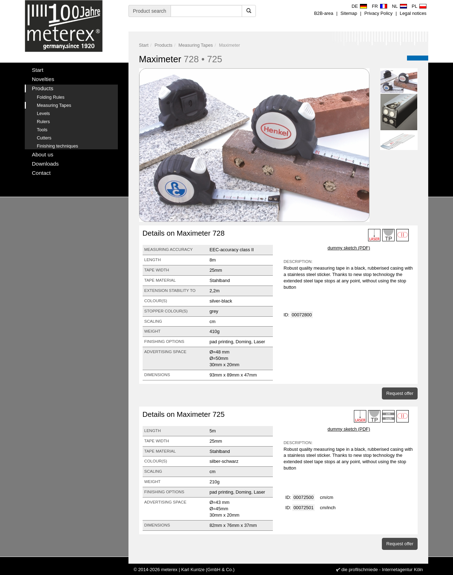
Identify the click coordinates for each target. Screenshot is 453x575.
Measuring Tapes (195, 45)
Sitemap (348, 13)
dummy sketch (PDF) (349, 248)
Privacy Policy (378, 13)
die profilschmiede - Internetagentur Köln (382, 569)
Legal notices (413, 13)
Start (144, 45)
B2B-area (323, 13)
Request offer (399, 393)
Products (164, 45)
